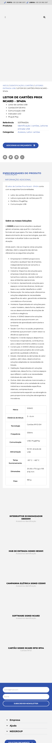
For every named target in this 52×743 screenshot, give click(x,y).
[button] (44, 17)
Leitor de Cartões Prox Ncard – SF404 (22, 138)
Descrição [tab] (11, 126)
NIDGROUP (16, 683)
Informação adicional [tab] (18, 131)
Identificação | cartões (21, 37)
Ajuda (13, 677)
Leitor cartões (33, 83)
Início (5, 37)
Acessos (22, 83)
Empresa (15, 671)
